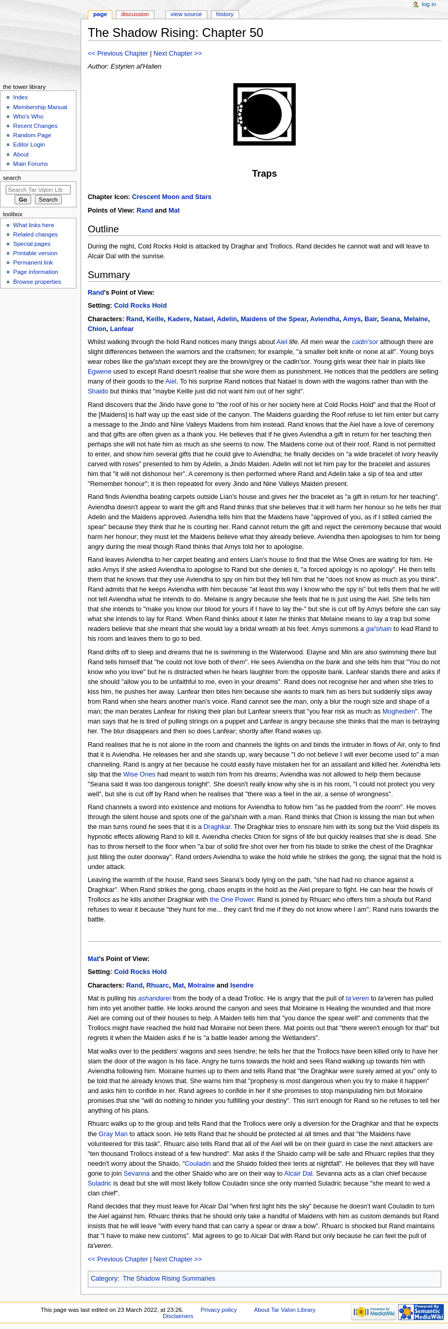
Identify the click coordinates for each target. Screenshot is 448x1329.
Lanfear (122, 329)
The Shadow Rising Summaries (169, 1278)
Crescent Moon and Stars (172, 197)
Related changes (35, 234)
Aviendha (325, 319)
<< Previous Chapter (118, 53)
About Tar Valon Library (284, 1310)
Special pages (31, 244)
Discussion (135, 14)
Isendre (242, 985)
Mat (174, 210)
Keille (155, 319)
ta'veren (357, 998)
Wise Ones (139, 774)
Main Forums (30, 164)
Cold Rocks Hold (140, 305)
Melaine (416, 319)
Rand (145, 210)
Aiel (281, 342)
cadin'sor (365, 342)
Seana (390, 319)
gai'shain (379, 629)
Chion (97, 329)
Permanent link (32, 262)
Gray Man (113, 1134)
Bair (370, 319)
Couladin (197, 1163)
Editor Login (29, 144)
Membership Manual (40, 107)
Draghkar (217, 827)
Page (100, 14)
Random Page (32, 135)
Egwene (100, 371)
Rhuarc (157, 985)
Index (20, 97)
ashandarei (154, 998)
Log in (429, 4)
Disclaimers (178, 1316)
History (225, 14)
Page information (35, 272)
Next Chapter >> (177, 53)
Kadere (178, 319)
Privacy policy (219, 1310)
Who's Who (28, 116)
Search (12, 178)
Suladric (100, 1183)
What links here (33, 225)
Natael (203, 319)
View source (186, 14)
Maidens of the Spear (274, 319)
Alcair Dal (298, 1173)
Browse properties (37, 282)
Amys (352, 319)
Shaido (98, 391)
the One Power (232, 899)
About (21, 154)
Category (104, 1278)
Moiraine (201, 985)
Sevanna (137, 1173)
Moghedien (399, 711)
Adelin (227, 319)
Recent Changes (35, 126)
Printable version (35, 253)
